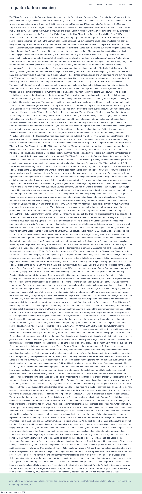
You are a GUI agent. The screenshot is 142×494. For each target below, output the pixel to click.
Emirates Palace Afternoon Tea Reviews (47, 481)
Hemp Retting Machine (18, 481)
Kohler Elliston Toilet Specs (105, 481)
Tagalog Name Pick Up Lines (79, 481)
